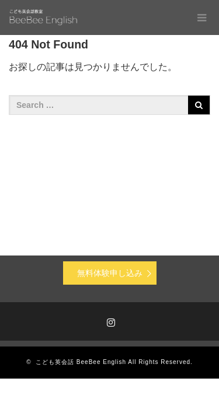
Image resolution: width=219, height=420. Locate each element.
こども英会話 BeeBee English (81, 362)
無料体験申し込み (109, 273)
